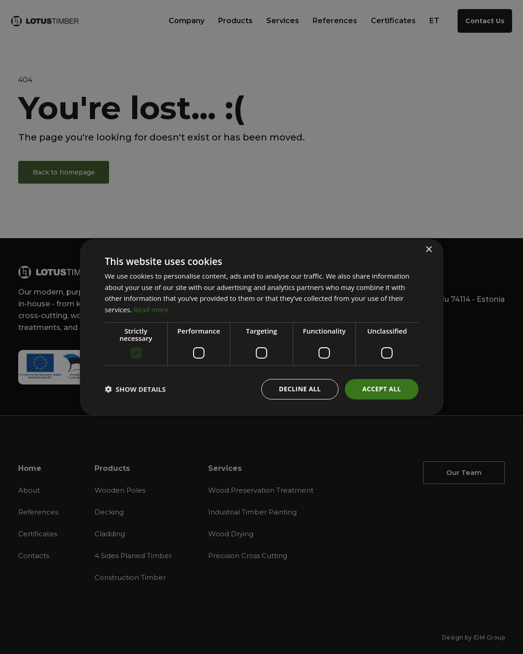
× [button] (428, 249)
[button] (135, 389)
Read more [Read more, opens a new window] (151, 309)
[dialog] (261, 327)
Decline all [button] (300, 388)
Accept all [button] (381, 388)
